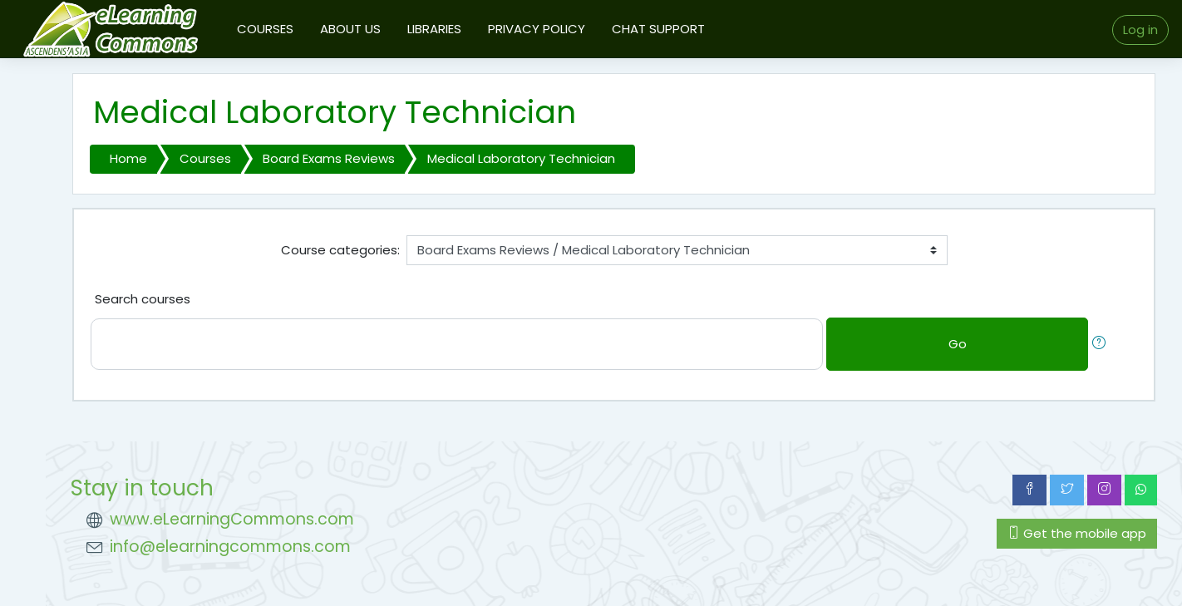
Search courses (142, 299)
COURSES (265, 28)
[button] (1102, 344)
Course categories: (340, 250)
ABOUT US (350, 28)
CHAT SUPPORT (658, 28)
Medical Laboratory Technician (521, 158)
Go (957, 343)
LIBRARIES (434, 28)
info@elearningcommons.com (230, 546)
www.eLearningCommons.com (232, 519)
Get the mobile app (1076, 533)
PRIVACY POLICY (536, 28)
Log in (1140, 29)
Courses (205, 158)
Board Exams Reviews (329, 158)
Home (128, 158)
